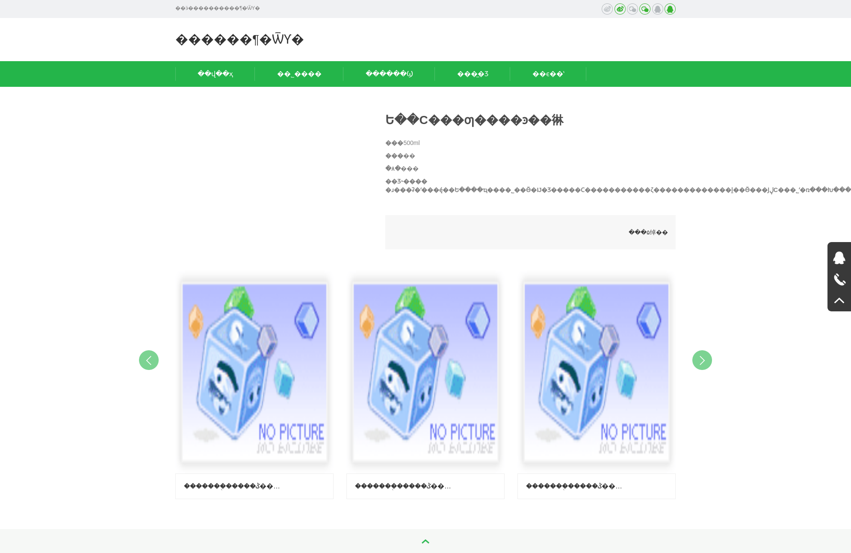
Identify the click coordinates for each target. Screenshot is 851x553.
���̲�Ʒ (472, 73)
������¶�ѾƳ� (239, 39)
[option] (254, 382)
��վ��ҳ (215, 73)
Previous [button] (149, 360)
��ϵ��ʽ (548, 73)
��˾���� (299, 73)
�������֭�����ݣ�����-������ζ (404, 486)
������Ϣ (389, 73)
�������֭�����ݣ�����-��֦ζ (233, 486)
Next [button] (702, 360)
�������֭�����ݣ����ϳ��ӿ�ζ (575, 486)
